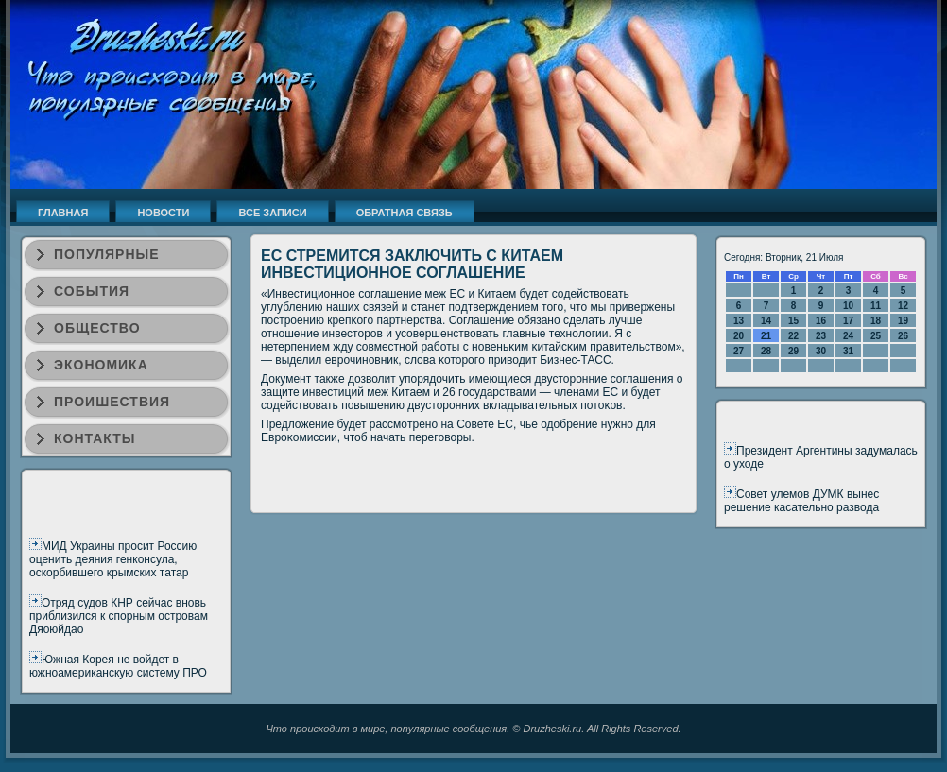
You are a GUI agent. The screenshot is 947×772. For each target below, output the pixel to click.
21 (766, 336)
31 (848, 351)
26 (903, 336)
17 (848, 321)
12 (903, 305)
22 (793, 336)
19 (903, 321)
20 (738, 336)
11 (875, 305)
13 (738, 321)
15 (793, 321)
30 (821, 351)
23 (821, 336)
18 (875, 321)
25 (875, 336)
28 (766, 351)
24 (848, 336)
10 (848, 305)
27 (738, 351)
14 (766, 321)
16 (821, 321)
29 (793, 351)
